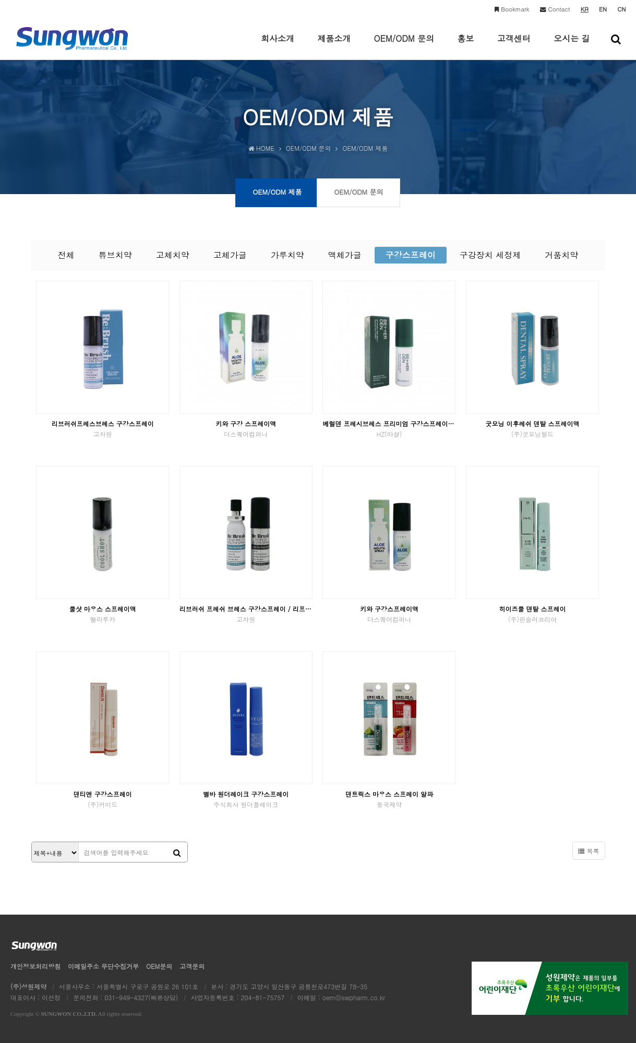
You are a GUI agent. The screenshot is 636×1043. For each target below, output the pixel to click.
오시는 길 (572, 45)
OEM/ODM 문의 (404, 45)
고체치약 (172, 255)
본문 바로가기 (0, 0)
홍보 (465, 45)
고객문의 (192, 966)
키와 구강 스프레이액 (246, 428)
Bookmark (512, 9)
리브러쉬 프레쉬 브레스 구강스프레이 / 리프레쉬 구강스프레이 (246, 614)
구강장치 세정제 (490, 255)
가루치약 (287, 255)
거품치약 (561, 255)
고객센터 (514, 45)
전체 (66, 255)
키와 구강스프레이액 (388, 614)
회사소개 (277, 45)
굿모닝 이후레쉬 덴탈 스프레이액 (532, 428)
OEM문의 (159, 966)
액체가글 (345, 255)
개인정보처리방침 (35, 966)
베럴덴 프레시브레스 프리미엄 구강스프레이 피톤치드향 (388, 428)
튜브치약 (115, 255)
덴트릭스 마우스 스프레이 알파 (388, 799)
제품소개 (334, 45)
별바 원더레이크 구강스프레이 (246, 799)
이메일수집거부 (103, 966)
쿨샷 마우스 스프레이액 (102, 614)
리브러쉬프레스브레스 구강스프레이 (102, 428)
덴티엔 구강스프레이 (102, 799)
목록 (588, 850)
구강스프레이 (411, 255)
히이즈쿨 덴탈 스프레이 (532, 614)
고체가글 (230, 255)
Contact (555, 9)
